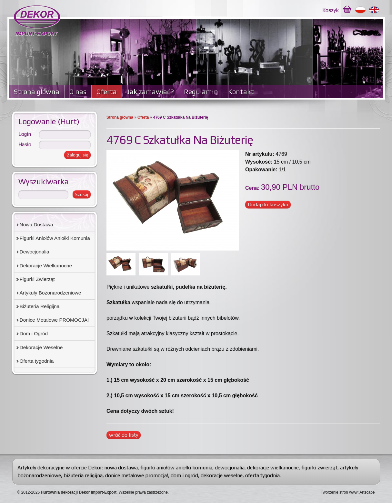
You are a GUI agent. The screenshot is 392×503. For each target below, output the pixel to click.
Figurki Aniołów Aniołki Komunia (55, 238)
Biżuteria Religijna (40, 306)
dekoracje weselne (222, 475)
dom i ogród (184, 475)
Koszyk (330, 10)
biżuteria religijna (83, 475)
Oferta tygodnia (37, 361)
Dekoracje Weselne (41, 347)
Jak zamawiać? (150, 92)
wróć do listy (123, 435)
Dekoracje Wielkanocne (46, 265)
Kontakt (241, 92)
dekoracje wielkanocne (273, 468)
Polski (360, 10)
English (374, 10)
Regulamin (201, 92)
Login (24, 134)
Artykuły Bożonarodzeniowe (50, 292)
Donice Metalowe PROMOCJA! (54, 320)
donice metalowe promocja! (136, 475)
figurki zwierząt (319, 468)
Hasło (24, 144)
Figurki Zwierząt (37, 279)
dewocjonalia (230, 468)
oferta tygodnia (262, 475)
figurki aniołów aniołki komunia (176, 468)
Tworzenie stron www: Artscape (348, 492)
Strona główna (36, 92)
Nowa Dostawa (36, 224)
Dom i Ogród (34, 333)
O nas (77, 92)
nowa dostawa (121, 468)
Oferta (106, 92)
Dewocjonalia (34, 251)
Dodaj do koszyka (268, 204)
